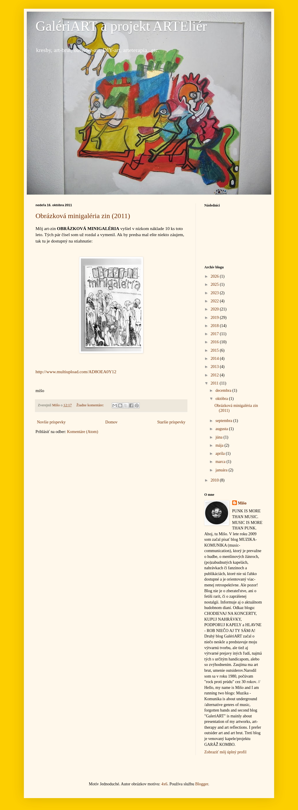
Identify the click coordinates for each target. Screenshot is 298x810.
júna (219, 437)
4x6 (164, 784)
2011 (215, 383)
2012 (215, 375)
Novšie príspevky (51, 422)
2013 (215, 366)
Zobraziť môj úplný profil (225, 752)
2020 (215, 309)
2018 (215, 326)
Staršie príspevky (171, 422)
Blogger (201, 784)
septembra (224, 421)
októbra (222, 398)
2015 (215, 350)
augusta (222, 429)
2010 (215, 480)
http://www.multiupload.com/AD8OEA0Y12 (76, 371)
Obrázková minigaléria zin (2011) (83, 216)
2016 (215, 342)
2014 (215, 358)
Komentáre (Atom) (82, 432)
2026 (215, 276)
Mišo (242, 503)
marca (220, 461)
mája (219, 445)
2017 (215, 334)
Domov (111, 422)
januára (221, 470)
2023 (215, 293)
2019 (215, 317)
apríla (220, 453)
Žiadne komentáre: (90, 405)
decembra (223, 390)
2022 (215, 301)
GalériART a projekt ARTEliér (121, 26)
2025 (215, 284)
